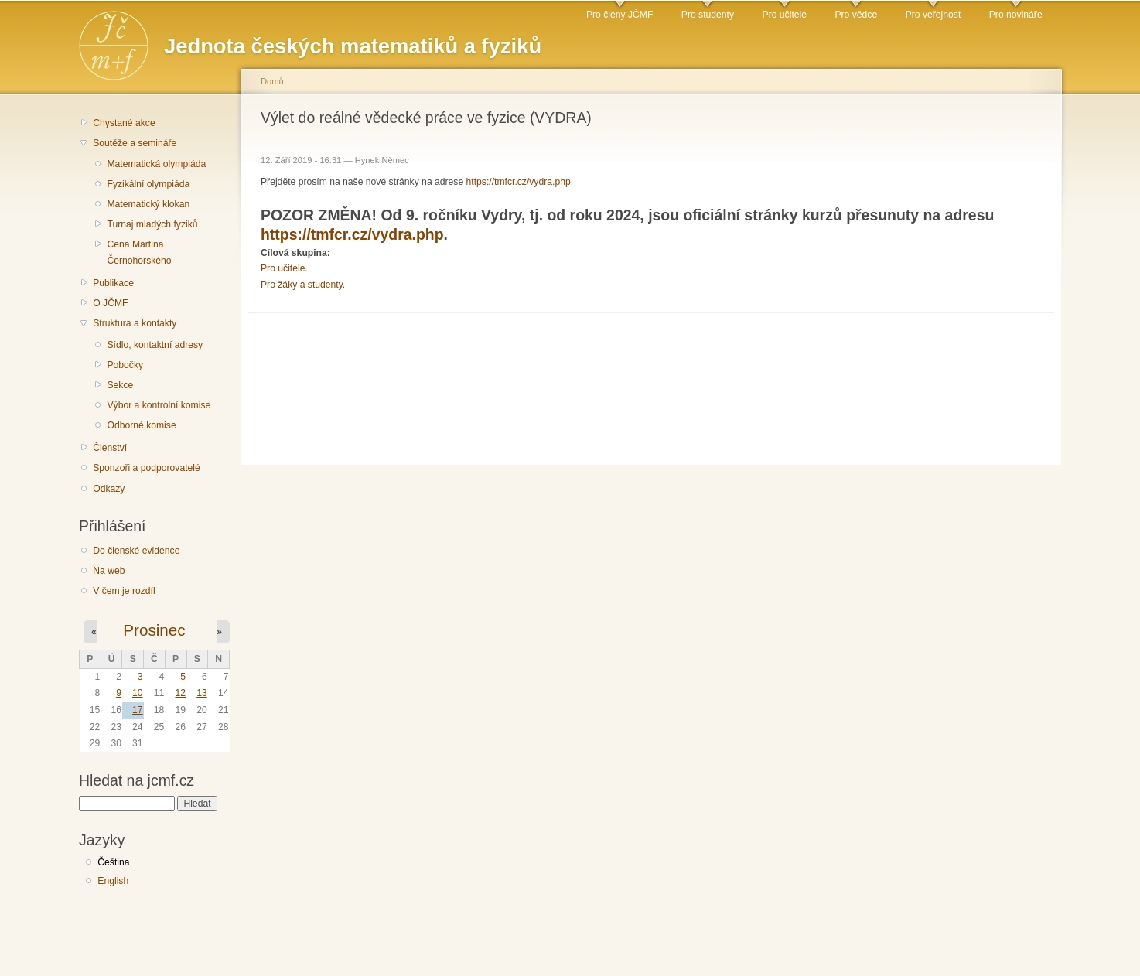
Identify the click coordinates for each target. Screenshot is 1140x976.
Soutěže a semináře (134, 143)
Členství (110, 447)
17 (137, 710)
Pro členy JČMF (619, 14)
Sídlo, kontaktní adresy (155, 345)
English (112, 880)
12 (180, 693)
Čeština (113, 862)
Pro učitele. (284, 268)
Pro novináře (1016, 14)
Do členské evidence (136, 550)
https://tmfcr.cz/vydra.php (518, 181)
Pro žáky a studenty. (303, 284)
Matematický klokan (148, 204)
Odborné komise (141, 425)
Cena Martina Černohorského (139, 252)
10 (137, 693)
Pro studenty (707, 14)
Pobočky (125, 365)
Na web (109, 570)
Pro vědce (856, 14)
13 (201, 693)
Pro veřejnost (933, 14)
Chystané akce (124, 123)
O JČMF (110, 303)
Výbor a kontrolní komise (158, 405)
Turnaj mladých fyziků (152, 224)
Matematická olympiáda (156, 164)
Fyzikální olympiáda (148, 184)
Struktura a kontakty (134, 323)
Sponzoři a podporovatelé (146, 467)
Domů (272, 81)
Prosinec (154, 630)
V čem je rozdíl (124, 590)
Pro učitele (785, 14)
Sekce (120, 385)
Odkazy (109, 488)
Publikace (113, 283)
